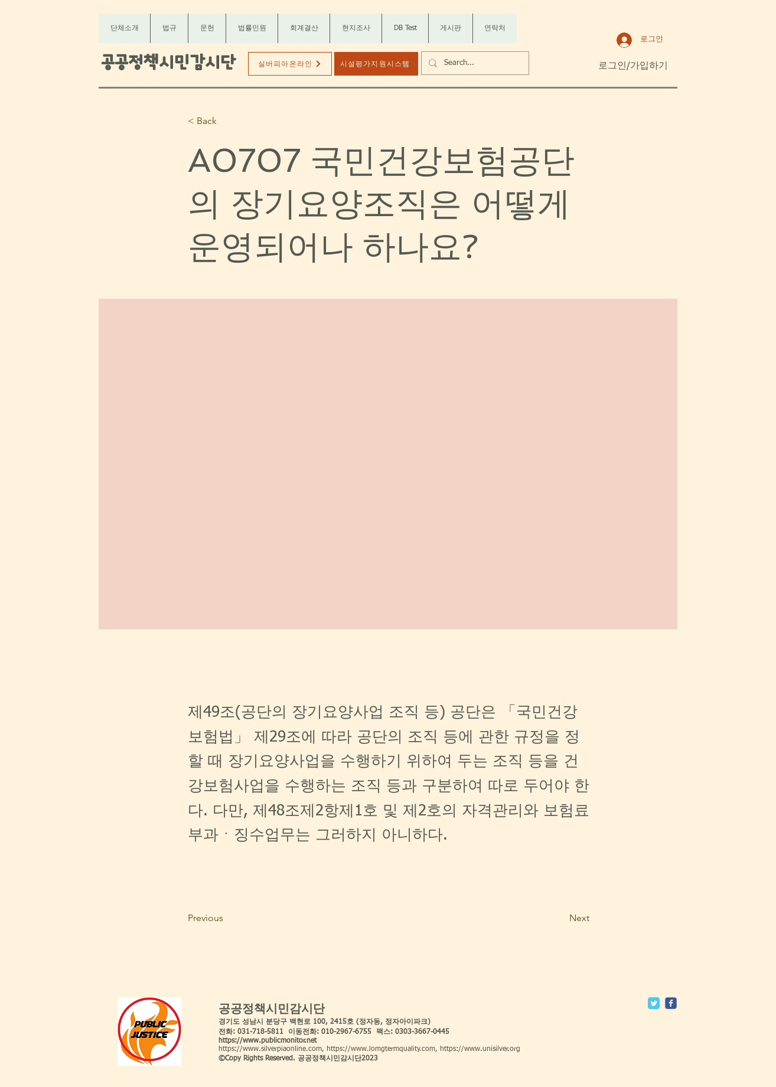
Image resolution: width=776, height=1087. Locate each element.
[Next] (559, 918)
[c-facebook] (671, 1003)
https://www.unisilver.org (480, 1049)
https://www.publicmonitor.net (268, 1040)
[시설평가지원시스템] (376, 64)
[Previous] (227, 918)
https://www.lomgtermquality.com (381, 1049)
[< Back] (227, 121)
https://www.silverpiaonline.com (270, 1049)
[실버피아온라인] (290, 64)
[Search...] (474, 63)
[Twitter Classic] (654, 1003)
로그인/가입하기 (633, 66)
